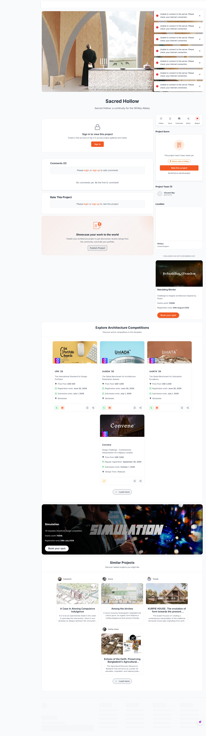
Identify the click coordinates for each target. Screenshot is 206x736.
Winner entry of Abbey (179, 157)
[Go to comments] (179, 114)
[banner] (179, 285)
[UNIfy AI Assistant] (200, 722)
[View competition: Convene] (126, 421)
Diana (114, 574)
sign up (100, 166)
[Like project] (161, 114)
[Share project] (188, 114)
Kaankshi (72, 574)
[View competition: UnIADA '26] (126, 348)
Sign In (102, 140)
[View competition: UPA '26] (79, 348)
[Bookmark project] (170, 114)
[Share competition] (97, 403)
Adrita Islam (117, 625)
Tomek (160, 574)
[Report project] (197, 114)
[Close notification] (200, 16)
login (91, 166)
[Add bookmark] (91, 403)
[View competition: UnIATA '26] (174, 348)
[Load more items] (126, 487)
